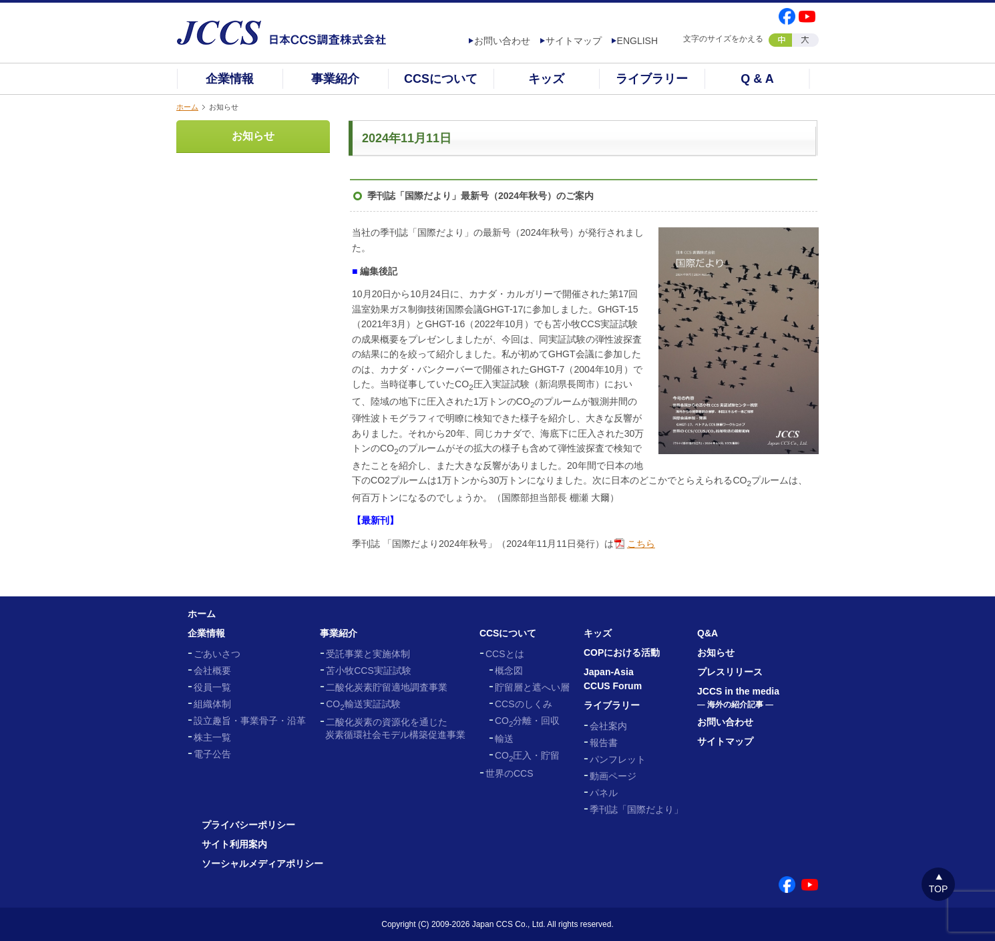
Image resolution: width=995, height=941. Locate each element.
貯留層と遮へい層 (532, 687)
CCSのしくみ (523, 704)
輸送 (504, 738)
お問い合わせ (502, 40)
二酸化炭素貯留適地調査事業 (386, 687)
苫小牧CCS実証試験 (368, 670)
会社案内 (608, 726)
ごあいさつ (217, 653)
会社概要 (212, 670)
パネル (604, 792)
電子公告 (212, 754)
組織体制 (212, 704)
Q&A (707, 633)
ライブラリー (652, 78)
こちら (641, 543)
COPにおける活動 (622, 652)
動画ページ (613, 776)
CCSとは (504, 653)
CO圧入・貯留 (527, 755)
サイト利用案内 (234, 844)
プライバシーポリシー (248, 824)
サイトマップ (574, 40)
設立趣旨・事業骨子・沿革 (250, 720)
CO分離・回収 (527, 720)
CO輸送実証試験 (363, 704)
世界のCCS (509, 773)
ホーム (187, 107)
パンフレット (618, 759)
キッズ (546, 78)
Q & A (757, 78)
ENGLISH (637, 40)
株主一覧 (212, 737)
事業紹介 (335, 78)
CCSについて (440, 78)
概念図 (509, 670)
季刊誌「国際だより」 (636, 809)
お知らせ (253, 136)
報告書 (604, 742)
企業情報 (230, 78)
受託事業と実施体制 (368, 653)
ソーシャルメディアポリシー (262, 863)
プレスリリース (730, 672)
